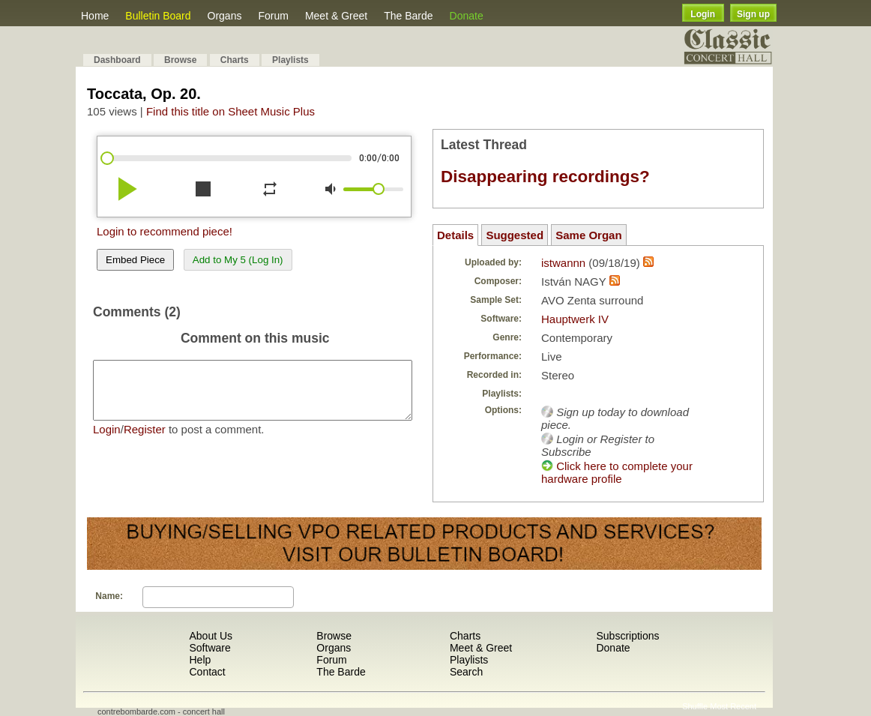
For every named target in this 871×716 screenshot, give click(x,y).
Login (702, 14)
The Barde (408, 16)
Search (466, 672)
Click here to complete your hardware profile (617, 472)
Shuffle (695, 706)
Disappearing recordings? (545, 176)
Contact (207, 672)
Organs (225, 16)
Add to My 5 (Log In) (238, 259)
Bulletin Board (157, 16)
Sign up (753, 14)
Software (209, 648)
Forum (273, 16)
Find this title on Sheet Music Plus (230, 111)
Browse (180, 60)
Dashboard (117, 60)
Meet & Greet (336, 16)
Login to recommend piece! (164, 231)
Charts (234, 60)
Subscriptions (627, 636)
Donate (466, 16)
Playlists (290, 60)
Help (200, 660)
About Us (210, 636)
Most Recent (733, 706)
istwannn (563, 262)
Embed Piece (135, 259)
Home (95, 16)
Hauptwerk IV (575, 319)
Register (145, 440)
